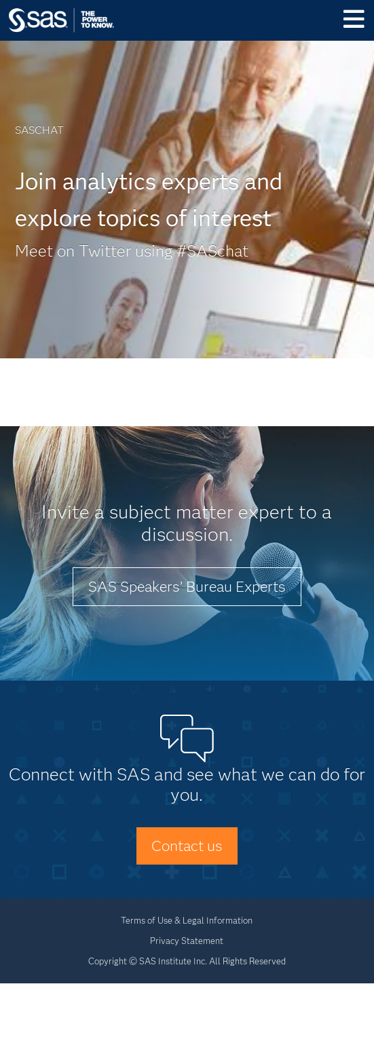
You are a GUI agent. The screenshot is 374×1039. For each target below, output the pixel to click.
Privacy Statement (186, 940)
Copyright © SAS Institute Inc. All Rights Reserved (187, 961)
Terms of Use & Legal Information (187, 920)
